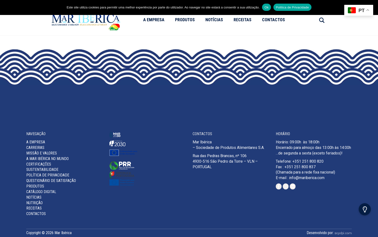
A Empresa (153, 19)
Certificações (38, 164)
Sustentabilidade (42, 169)
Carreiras (35, 147)
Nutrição (34, 203)
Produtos (185, 19)
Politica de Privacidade (292, 7)
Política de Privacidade (47, 175)
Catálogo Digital (41, 191)
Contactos (273, 19)
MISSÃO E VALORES (41, 153)
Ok (266, 7)
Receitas (242, 19)
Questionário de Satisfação (51, 180)
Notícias (214, 19)
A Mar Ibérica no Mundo (47, 158)
